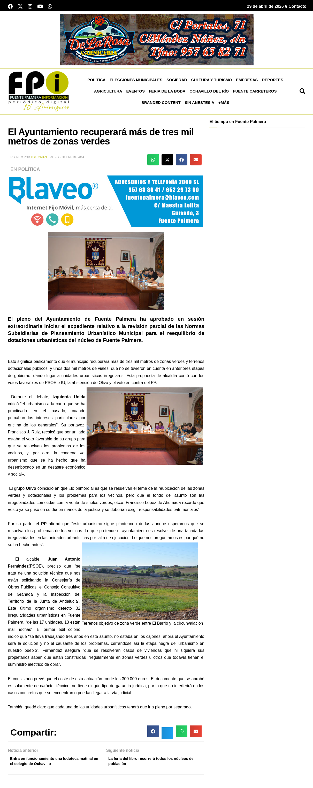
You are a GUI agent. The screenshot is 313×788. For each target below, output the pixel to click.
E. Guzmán (39, 158)
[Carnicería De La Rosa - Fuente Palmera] (157, 41)
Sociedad (176, 81)
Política (96, 81)
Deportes (272, 81)
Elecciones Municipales (136, 81)
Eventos (135, 92)
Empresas (247, 81)
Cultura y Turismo (211, 81)
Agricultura (108, 92)
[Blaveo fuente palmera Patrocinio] (106, 202)
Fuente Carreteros (255, 92)
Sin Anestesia (199, 104)
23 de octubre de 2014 (67, 158)
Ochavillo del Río (209, 92)
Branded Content (161, 104)
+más (223, 104)
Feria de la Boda (167, 92)
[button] (302, 93)
